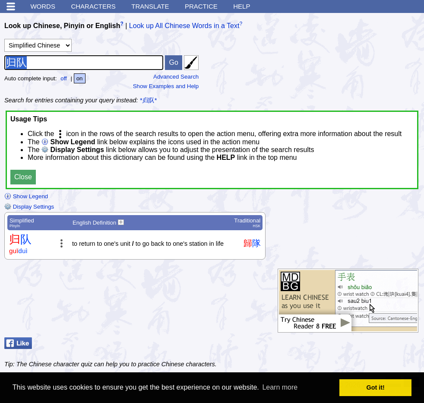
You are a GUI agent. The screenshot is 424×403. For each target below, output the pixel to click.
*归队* (148, 100)
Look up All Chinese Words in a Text (184, 25)
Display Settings (29, 206)
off (63, 78)
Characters (93, 6)
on (79, 78)
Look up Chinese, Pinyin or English (62, 25)
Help (241, 6)
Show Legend (26, 196)
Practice (201, 6)
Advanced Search (176, 76)
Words (42, 6)
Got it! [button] (376, 387)
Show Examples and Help (166, 86)
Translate (150, 6)
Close (23, 177)
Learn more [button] (279, 387)
